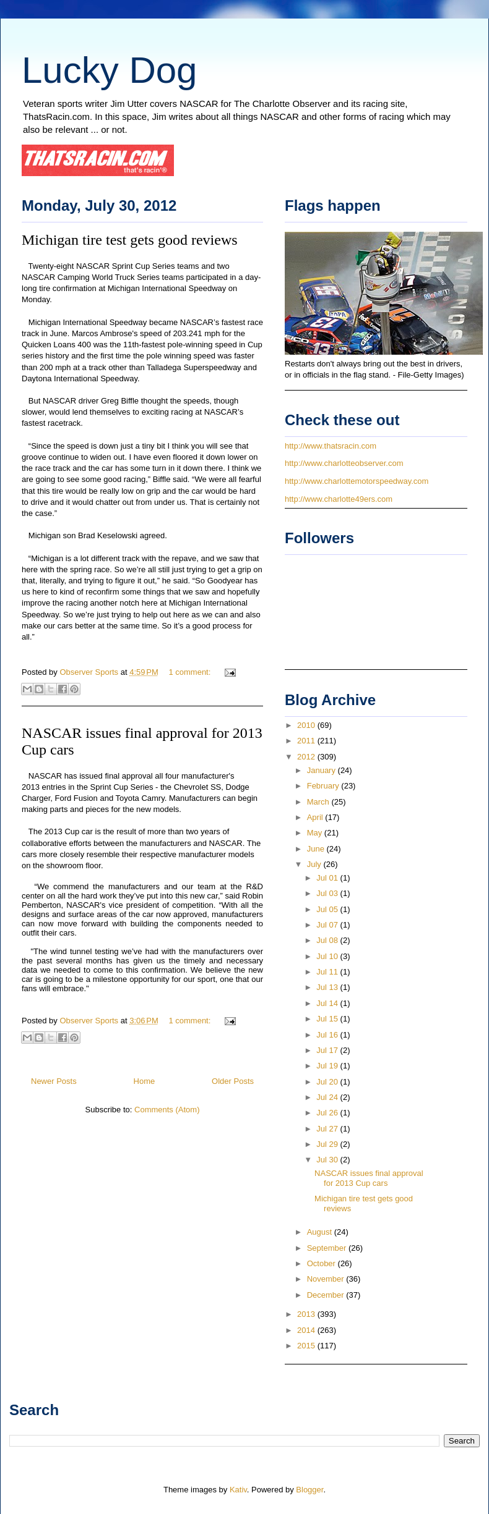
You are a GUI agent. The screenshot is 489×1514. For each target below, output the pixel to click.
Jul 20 (328, 1081)
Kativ (238, 1489)
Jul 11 (328, 971)
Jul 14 (328, 1003)
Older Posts (233, 1081)
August (320, 1232)
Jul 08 (328, 940)
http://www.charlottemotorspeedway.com (356, 481)
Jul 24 (328, 1097)
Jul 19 (328, 1065)
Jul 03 (328, 893)
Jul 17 (328, 1050)
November (327, 1279)
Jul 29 (328, 1144)
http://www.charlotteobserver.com (344, 463)
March (319, 801)
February (324, 785)
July (315, 864)
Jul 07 (328, 924)
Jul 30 (328, 1159)
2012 (307, 756)
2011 (307, 740)
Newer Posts (54, 1081)
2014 (307, 1330)
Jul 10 (328, 956)
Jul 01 (328, 877)
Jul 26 (328, 1112)
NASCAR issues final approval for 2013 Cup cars (368, 1178)
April (316, 817)
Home (144, 1081)
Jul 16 (328, 1034)
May (315, 832)
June (317, 848)
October (322, 1263)
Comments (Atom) (166, 1109)
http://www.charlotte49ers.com (338, 499)
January (322, 770)
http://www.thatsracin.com (330, 445)
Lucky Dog (109, 70)
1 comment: (190, 672)
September (327, 1248)
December (327, 1295)
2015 (307, 1345)
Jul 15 (328, 1018)
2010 (307, 725)
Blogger (309, 1489)
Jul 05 (328, 909)
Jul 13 (328, 987)
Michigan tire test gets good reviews (130, 240)
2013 (307, 1314)
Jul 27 (328, 1128)
